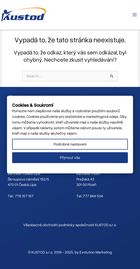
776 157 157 (24, 195)
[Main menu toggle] (134, 14)
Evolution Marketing (96, 252)
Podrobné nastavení (70, 144)
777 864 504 (93, 195)
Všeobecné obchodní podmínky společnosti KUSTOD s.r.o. (70, 224)
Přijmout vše (70, 157)
